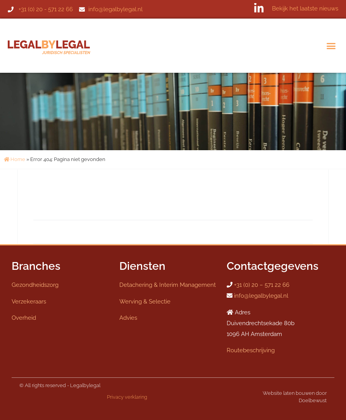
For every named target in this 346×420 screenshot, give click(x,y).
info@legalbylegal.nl (261, 295)
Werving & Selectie (144, 301)
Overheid (24, 317)
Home (14, 159)
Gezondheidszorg (35, 284)
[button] (331, 45)
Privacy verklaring (127, 397)
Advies (128, 317)
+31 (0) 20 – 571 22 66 (261, 284)
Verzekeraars (29, 301)
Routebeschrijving (251, 350)
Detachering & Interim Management (167, 284)
